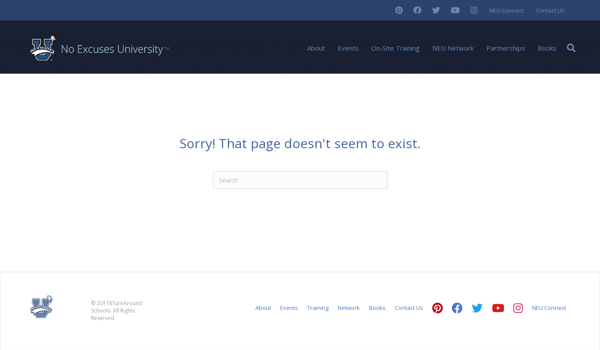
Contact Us (550, 10)
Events (348, 48)
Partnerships (505, 48)
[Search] (571, 48)
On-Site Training (395, 48)
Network (349, 308)
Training (318, 308)
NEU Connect (506, 10)
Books (547, 48)
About (316, 48)
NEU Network (453, 48)
